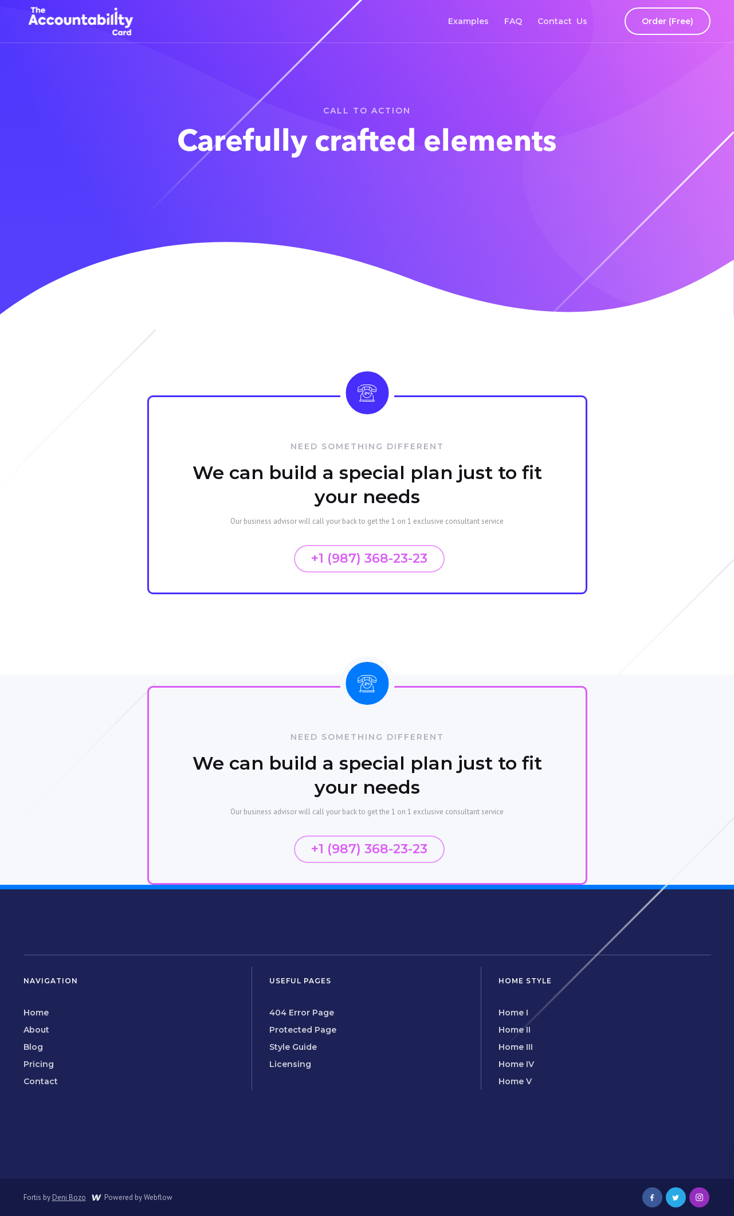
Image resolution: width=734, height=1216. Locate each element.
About (36, 1030)
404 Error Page (301, 1012)
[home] (80, 21)
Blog (33, 1047)
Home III (516, 1047)
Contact (40, 1081)
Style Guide (293, 1047)
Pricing (38, 1064)
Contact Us (562, 21)
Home (36, 1012)
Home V (515, 1081)
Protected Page (302, 1030)
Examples (468, 21)
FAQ (513, 21)
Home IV (516, 1064)
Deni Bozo (69, 1197)
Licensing (290, 1064)
